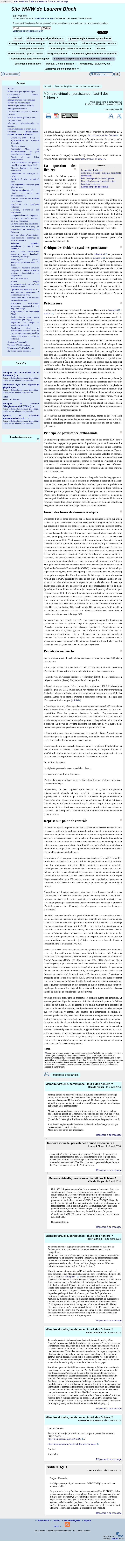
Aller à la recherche (38, 1)
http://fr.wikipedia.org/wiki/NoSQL (64, 1439)
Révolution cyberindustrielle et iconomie (94, 53)
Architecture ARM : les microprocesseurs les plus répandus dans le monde (25, 151)
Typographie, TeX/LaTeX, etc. (94, 63)
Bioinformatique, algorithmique (45, 38)
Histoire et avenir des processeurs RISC (25, 194)
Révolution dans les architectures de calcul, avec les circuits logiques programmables (25, 330)
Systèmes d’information (27, 63)
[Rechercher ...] (101, 74)
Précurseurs (86, 175)
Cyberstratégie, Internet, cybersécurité (90, 38)
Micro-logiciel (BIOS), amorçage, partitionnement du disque (25, 262)
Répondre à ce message (109, 1135)
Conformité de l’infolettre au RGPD (28, 31)
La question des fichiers (92, 170)
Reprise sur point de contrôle (94, 186)
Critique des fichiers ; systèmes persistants (101, 173)
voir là (75, 700)
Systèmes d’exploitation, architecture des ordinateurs (84, 58)
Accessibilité (6, 1)
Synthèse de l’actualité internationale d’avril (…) (21, 417)
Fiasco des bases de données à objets (98, 181)
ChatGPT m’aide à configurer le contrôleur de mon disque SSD (25, 163)
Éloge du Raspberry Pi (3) (22, 190)
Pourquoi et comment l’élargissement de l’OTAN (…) (21, 405)
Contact (55, 1521)
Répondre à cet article (65, 1075)
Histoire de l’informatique (63, 43)
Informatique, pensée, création (99, 43)
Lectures (100, 48)
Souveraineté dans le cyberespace (30, 58)
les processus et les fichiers (102, 135)
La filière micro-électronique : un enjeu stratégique (25, 219)
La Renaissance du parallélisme (24, 224)
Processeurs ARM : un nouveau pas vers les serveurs (25, 299)
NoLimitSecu (15, 399)
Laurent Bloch (113, 109)
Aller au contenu (21, 1)
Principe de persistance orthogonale (97, 178)
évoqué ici (113, 310)
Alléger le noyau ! (18, 146)
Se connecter (12, 74)
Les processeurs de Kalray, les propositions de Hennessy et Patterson (25, 229)
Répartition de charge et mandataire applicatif (25, 323)
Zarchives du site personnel (62, 68)
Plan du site (42, 1521)
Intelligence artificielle (32, 48)
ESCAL (115, 1539)
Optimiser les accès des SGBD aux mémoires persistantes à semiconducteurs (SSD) (25, 292)
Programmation (57, 53)
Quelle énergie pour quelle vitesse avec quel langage (25, 318)
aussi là (47, 313)
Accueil (18, 38)
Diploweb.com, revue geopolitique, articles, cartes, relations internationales (21, 379)
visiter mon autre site (44, 18)
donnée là (97, 258)
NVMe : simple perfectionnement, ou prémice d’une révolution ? (25, 284)
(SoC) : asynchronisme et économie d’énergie (25, 140)
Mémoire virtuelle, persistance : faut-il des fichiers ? (25, 246)
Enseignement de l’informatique (27, 43)
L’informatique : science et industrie (70, 48)
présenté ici (99, 254)
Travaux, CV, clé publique (60, 63)
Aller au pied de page (58, 1)
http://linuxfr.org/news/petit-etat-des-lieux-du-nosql (72, 1444)
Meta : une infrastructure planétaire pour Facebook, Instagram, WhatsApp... (25, 254)
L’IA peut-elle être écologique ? (24, 215)
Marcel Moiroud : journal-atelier (25, 53)
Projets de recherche (90, 184)
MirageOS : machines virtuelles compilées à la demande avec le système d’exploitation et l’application (25, 271)
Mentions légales (71, 1521)
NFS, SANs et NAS (19, 278)
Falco (5, 396)
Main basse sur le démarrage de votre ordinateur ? (25, 239)
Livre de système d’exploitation (24, 235)
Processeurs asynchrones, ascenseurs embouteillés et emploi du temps (25, 306)
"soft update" (70, 1277)
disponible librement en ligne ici (90, 159)
